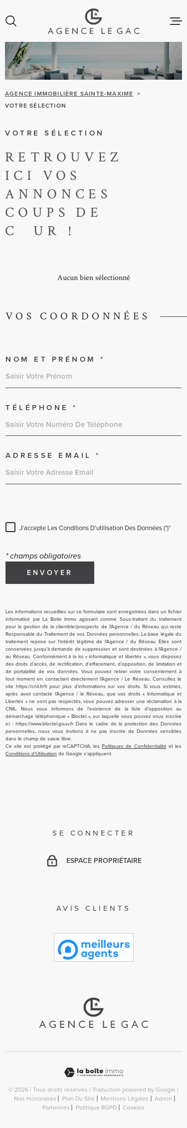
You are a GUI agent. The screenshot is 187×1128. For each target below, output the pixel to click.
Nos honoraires (35, 1098)
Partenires (56, 1107)
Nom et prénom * (55, 359)
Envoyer (50, 572)
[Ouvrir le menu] (176, 21)
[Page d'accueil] (93, 21)
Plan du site (78, 1098)
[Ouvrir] (11, 21)
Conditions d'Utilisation (31, 753)
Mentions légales (125, 1098)
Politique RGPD (96, 1107)
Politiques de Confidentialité (134, 746)
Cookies (134, 1108)
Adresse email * (53, 455)
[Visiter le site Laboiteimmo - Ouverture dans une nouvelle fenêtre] (93, 1072)
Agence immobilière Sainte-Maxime (69, 93)
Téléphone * (41, 408)
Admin (163, 1098)
